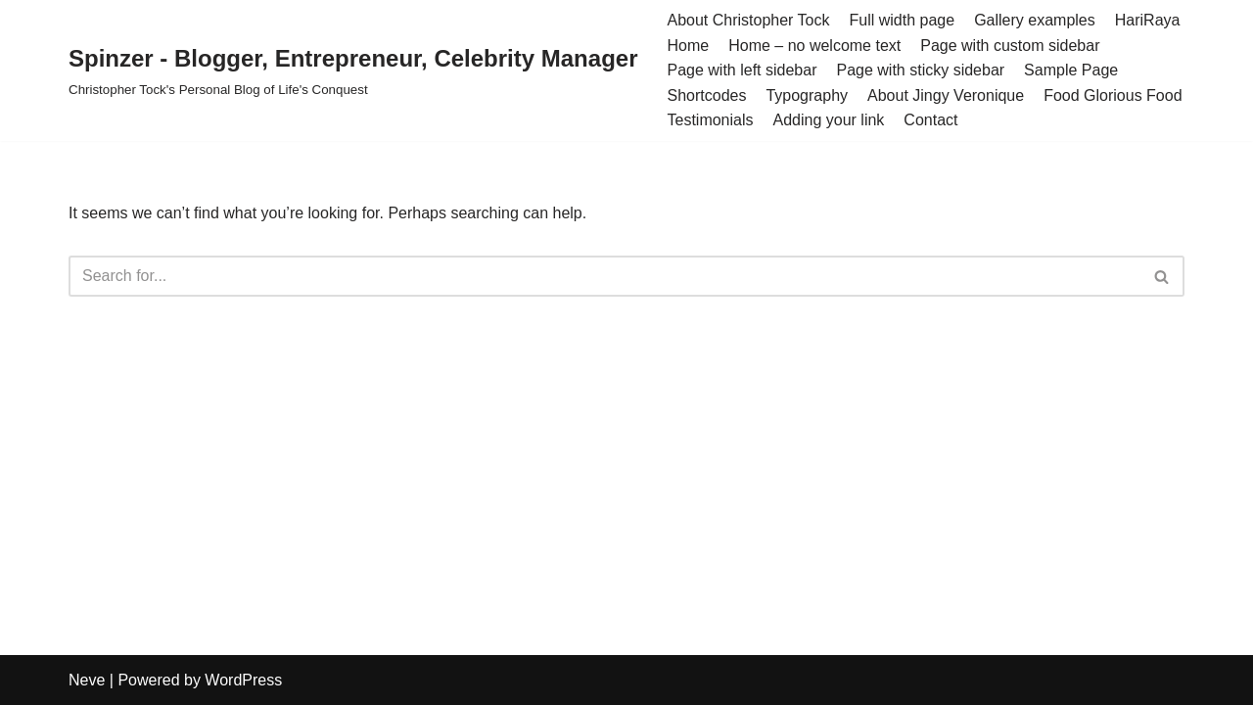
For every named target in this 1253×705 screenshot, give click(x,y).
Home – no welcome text (814, 45)
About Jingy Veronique (945, 95)
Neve (87, 680)
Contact (930, 120)
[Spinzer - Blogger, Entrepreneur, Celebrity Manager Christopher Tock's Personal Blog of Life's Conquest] (353, 70)
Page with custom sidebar (1009, 45)
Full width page (902, 20)
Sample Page (1071, 70)
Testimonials (710, 120)
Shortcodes (706, 95)
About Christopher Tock (748, 20)
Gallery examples (1034, 20)
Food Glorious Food (1113, 95)
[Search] (604, 276)
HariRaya (1148, 20)
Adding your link (829, 120)
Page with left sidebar (741, 70)
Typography (807, 95)
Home (688, 45)
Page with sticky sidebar (920, 70)
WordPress (243, 680)
